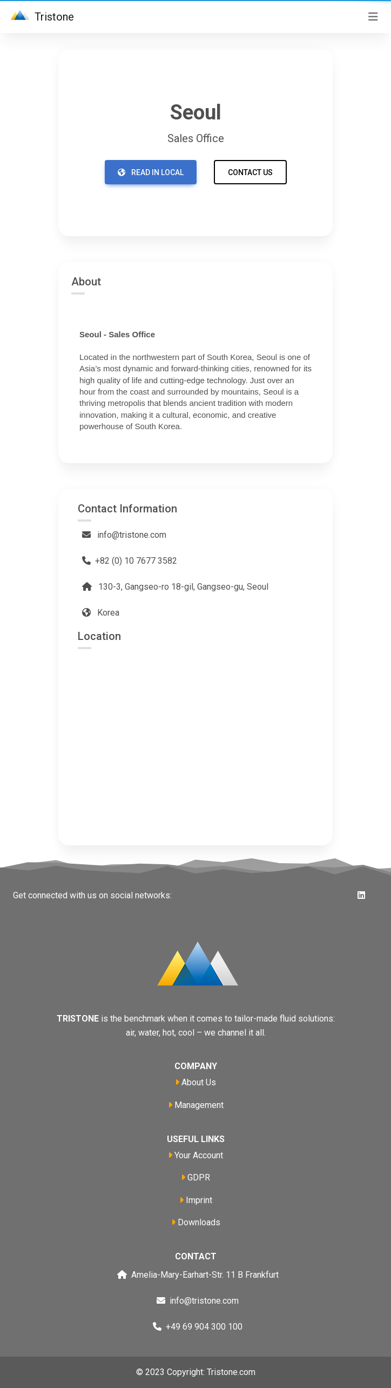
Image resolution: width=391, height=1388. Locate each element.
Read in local (151, 172)
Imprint (199, 1200)
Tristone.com (231, 1372)
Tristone (40, 18)
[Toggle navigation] (373, 16)
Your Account (198, 1155)
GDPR (198, 1177)
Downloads (199, 1222)
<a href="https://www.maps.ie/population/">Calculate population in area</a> (195, 734)
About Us (198, 1082)
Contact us (250, 172)
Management (199, 1105)
